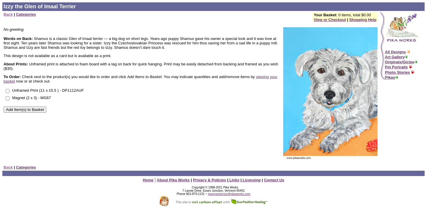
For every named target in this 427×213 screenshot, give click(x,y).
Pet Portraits (396, 67)
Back (8, 14)
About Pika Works (173, 180)
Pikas (390, 77)
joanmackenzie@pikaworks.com (229, 194)
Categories (26, 14)
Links (234, 180)
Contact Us (274, 180)
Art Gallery (394, 57)
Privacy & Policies (209, 180)
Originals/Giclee (399, 62)
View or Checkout (330, 19)
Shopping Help (363, 19)
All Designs (395, 52)
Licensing (251, 180)
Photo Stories (397, 72)
